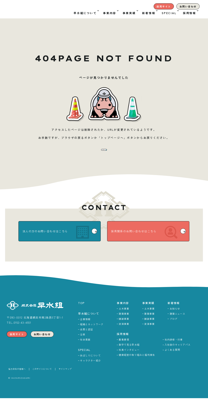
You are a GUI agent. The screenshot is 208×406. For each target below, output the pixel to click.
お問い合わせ (188, 6)
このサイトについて (42, 376)
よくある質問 (172, 357)
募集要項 (124, 347)
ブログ (174, 326)
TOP (81, 311)
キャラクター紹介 (90, 368)
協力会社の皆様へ (17, 376)
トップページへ (105, 153)
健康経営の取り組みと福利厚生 (137, 362)
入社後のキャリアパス (178, 352)
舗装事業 (124, 326)
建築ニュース (177, 321)
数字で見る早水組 (129, 352)
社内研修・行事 (174, 347)
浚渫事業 (124, 331)
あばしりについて (90, 363)
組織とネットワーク (91, 332)
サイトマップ (65, 376)
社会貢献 (85, 347)
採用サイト (164, 6)
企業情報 (85, 327)
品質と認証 (86, 337)
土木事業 (124, 316)
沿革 (82, 342)
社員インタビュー (129, 357)
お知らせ (175, 316)
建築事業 (124, 321)
